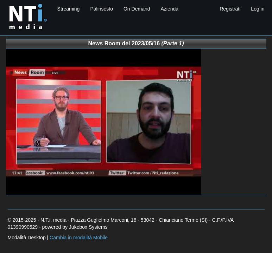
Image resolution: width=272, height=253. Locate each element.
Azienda (169, 9)
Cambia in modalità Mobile (79, 237)
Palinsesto (101, 9)
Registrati (230, 9)
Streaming (68, 9)
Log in (257, 9)
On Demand (137, 9)
